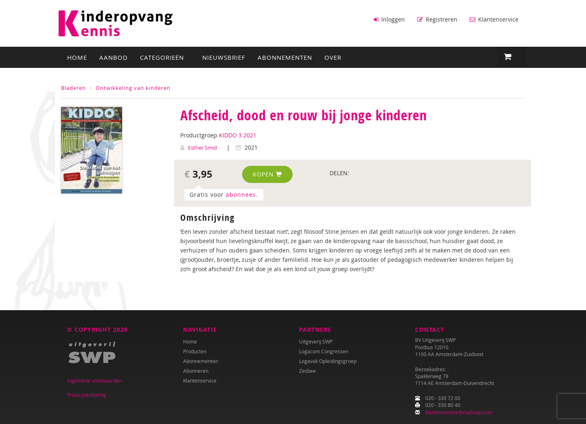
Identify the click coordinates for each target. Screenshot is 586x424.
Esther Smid (202, 147)
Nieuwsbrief (223, 57)
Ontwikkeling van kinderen (133, 87)
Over (332, 57)
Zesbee (307, 370)
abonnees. (242, 194)
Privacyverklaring (86, 394)
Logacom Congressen (323, 351)
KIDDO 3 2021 (237, 135)
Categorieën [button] (165, 57)
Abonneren (195, 370)
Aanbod (113, 57)
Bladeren (73, 87)
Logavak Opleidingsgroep (327, 361)
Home (77, 57)
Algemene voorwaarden (94, 380)
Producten (194, 351)
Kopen (267, 174)
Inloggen (389, 19)
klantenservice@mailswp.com (458, 412)
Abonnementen (285, 57)
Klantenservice (494, 19)
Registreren (437, 19)
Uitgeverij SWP (315, 341)
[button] (511, 57)
